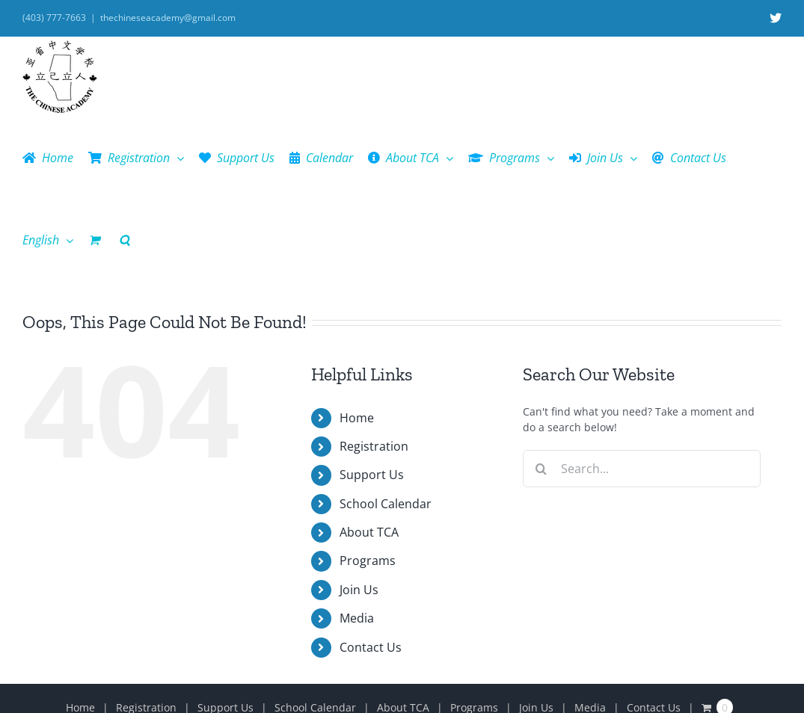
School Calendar (386, 504)
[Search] (541, 468)
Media (357, 618)
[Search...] (642, 468)
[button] (124, 240)
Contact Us (371, 647)
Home (357, 418)
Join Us (359, 589)
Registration (374, 446)
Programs (368, 560)
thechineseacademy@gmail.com (168, 17)
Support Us (372, 474)
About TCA (369, 532)
